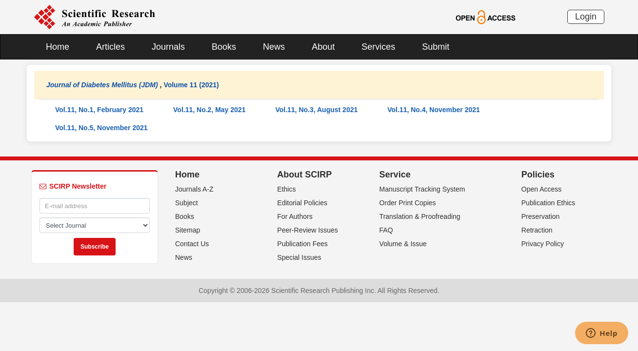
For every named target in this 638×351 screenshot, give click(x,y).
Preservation (540, 216)
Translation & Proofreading (419, 216)
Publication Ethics (548, 203)
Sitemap (187, 230)
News (274, 47)
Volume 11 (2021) (191, 85)
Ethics (286, 189)
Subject (186, 203)
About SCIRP (304, 174)
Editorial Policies (302, 203)
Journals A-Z (194, 189)
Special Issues (299, 257)
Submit (435, 47)
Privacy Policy (542, 244)
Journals (168, 47)
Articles (110, 47)
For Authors (294, 216)
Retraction (537, 230)
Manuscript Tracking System (422, 189)
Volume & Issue (403, 244)
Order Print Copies (407, 203)
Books (224, 47)
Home (57, 47)
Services (378, 47)
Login (586, 16)
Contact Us (192, 244)
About (323, 47)
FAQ (386, 230)
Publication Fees (302, 244)
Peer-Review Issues (307, 230)
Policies (538, 174)
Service (395, 174)
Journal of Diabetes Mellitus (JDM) (102, 85)
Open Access (541, 189)
